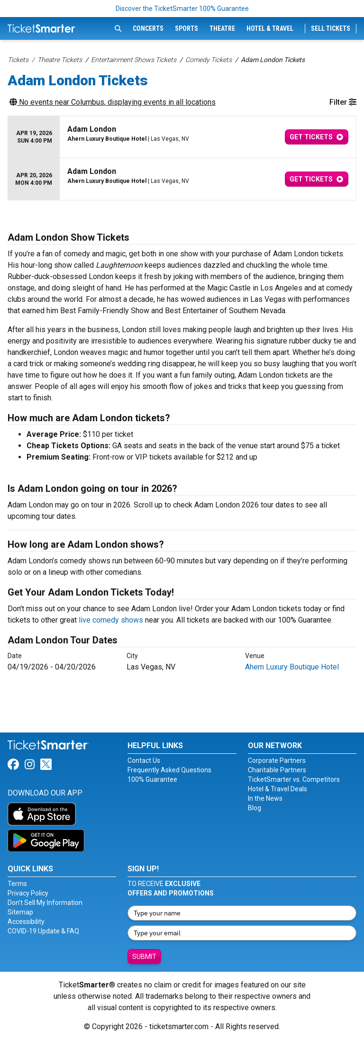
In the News (265, 798)
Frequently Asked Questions (169, 770)
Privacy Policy (28, 893)
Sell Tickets (330, 28)
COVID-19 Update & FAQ (43, 931)
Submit (144, 956)
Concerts (148, 28)
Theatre (222, 28)
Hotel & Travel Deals (277, 789)
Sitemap (20, 912)
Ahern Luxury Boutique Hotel (292, 666)
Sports (186, 28)
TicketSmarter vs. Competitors (294, 779)
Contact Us (143, 760)
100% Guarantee (152, 779)
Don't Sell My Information (45, 902)
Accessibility (26, 921)
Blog (254, 808)
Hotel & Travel (269, 28)
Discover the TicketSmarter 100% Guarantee (182, 8)
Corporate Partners (277, 760)
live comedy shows (111, 619)
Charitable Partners (277, 770)
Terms (17, 883)
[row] (182, 137)
